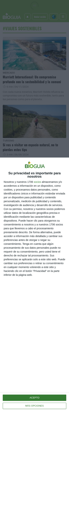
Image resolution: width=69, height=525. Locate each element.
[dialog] (34, 341)
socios (37, 182)
